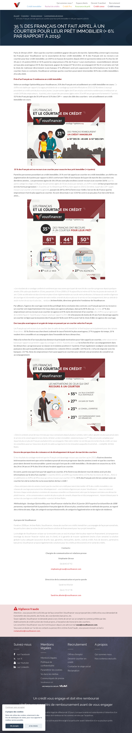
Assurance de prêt (82, 6)
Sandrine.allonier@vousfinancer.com (66, 595)
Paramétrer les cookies (51, 669)
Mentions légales (49, 657)
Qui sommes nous (103, 654)
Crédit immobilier (34, 6)
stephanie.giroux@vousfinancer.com (66, 569)
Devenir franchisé (98, 3)
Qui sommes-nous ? (65, 3)
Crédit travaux (114, 6)
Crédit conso (99, 6)
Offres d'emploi (75, 654)
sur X (18, 658)
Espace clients (82, 3)
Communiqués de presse (53, 16)
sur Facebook (23, 654)
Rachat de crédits (52, 6)
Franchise (25, 16)
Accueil (16, 16)
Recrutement (114, 3)
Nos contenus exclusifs (105, 658)
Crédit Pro (67, 6)
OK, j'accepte (14, 726)
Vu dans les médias (49, 674)
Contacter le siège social (79, 666)
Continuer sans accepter (15, 707)
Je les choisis (33, 726)
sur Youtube (23, 662)
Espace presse (36, 16)
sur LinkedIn (23, 667)
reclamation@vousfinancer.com (27, 631)
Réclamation (73, 670)
